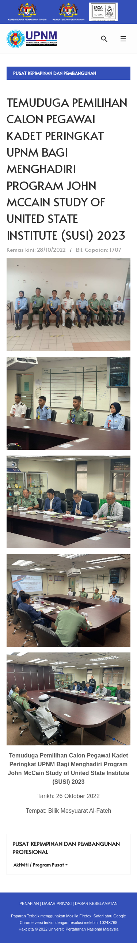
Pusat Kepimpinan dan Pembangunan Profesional (54, 75)
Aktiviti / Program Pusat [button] (39, 865)
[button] (123, 38)
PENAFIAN (29, 903)
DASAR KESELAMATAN (96, 903)
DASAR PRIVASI (57, 903)
